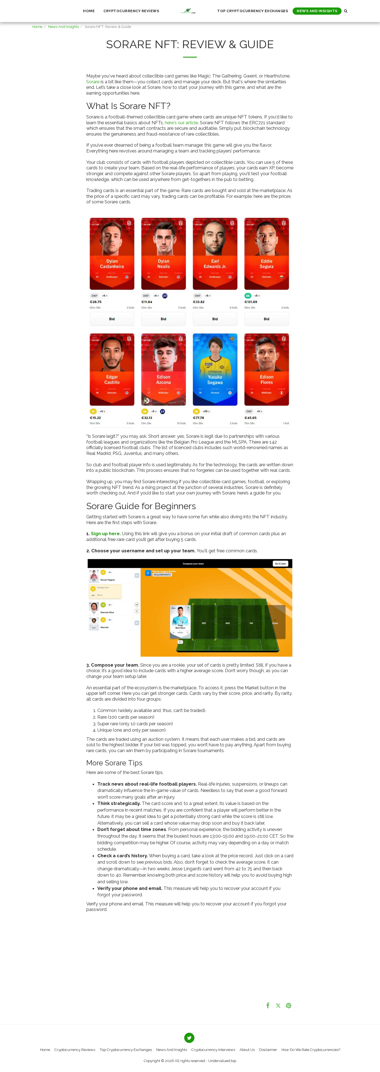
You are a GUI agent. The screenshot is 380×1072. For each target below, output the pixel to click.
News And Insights (63, 27)
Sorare (93, 81)
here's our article (181, 122)
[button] (346, 11)
